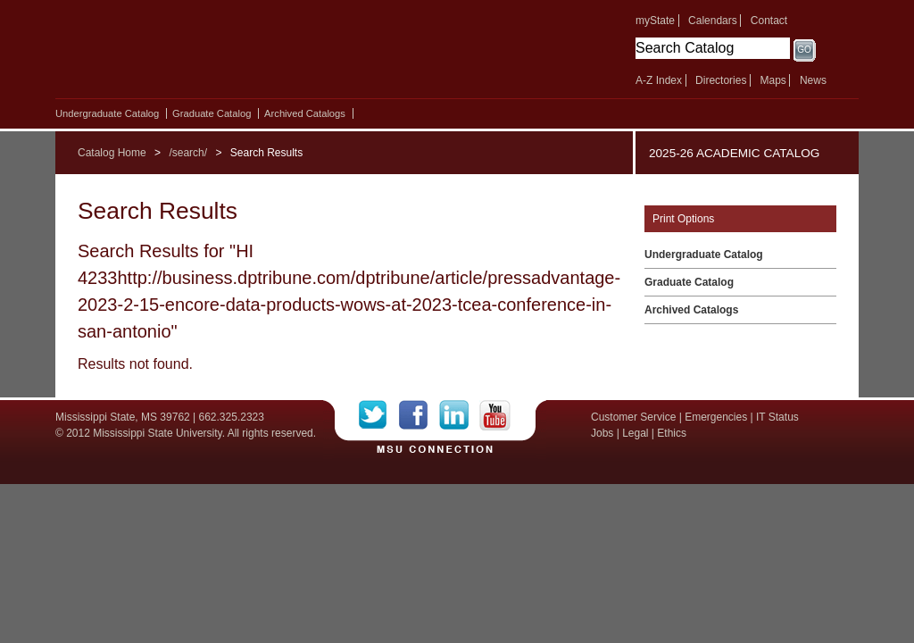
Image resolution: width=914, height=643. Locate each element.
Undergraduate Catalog (107, 113)
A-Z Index (659, 80)
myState (655, 20)
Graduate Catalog (211, 113)
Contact (769, 20)
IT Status (777, 417)
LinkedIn (459, 415)
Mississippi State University (209, 53)
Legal (635, 433)
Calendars (712, 20)
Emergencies (716, 417)
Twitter (379, 415)
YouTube (495, 415)
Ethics (671, 433)
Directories (720, 80)
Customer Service (633, 417)
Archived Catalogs (304, 113)
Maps (772, 80)
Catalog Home (112, 152)
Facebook (419, 415)
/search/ (188, 152)
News (813, 80)
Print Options (683, 219)
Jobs (602, 433)
